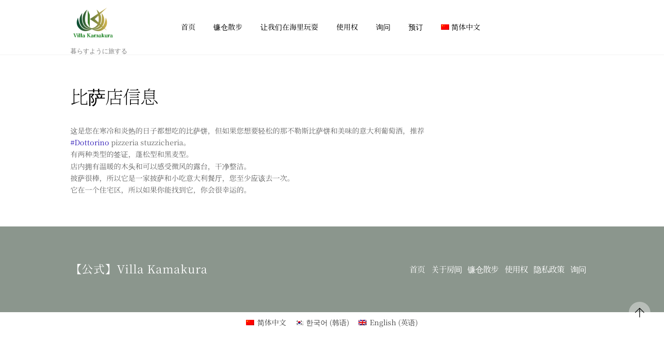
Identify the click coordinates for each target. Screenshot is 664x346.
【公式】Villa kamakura (139, 268)
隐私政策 (549, 269)
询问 (383, 27)
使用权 (347, 27)
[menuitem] (460, 27)
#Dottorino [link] (89, 142)
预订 (416, 27)
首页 (188, 27)
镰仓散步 (228, 27)
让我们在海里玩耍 (289, 27)
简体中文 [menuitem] (271, 322)
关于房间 (446, 269)
